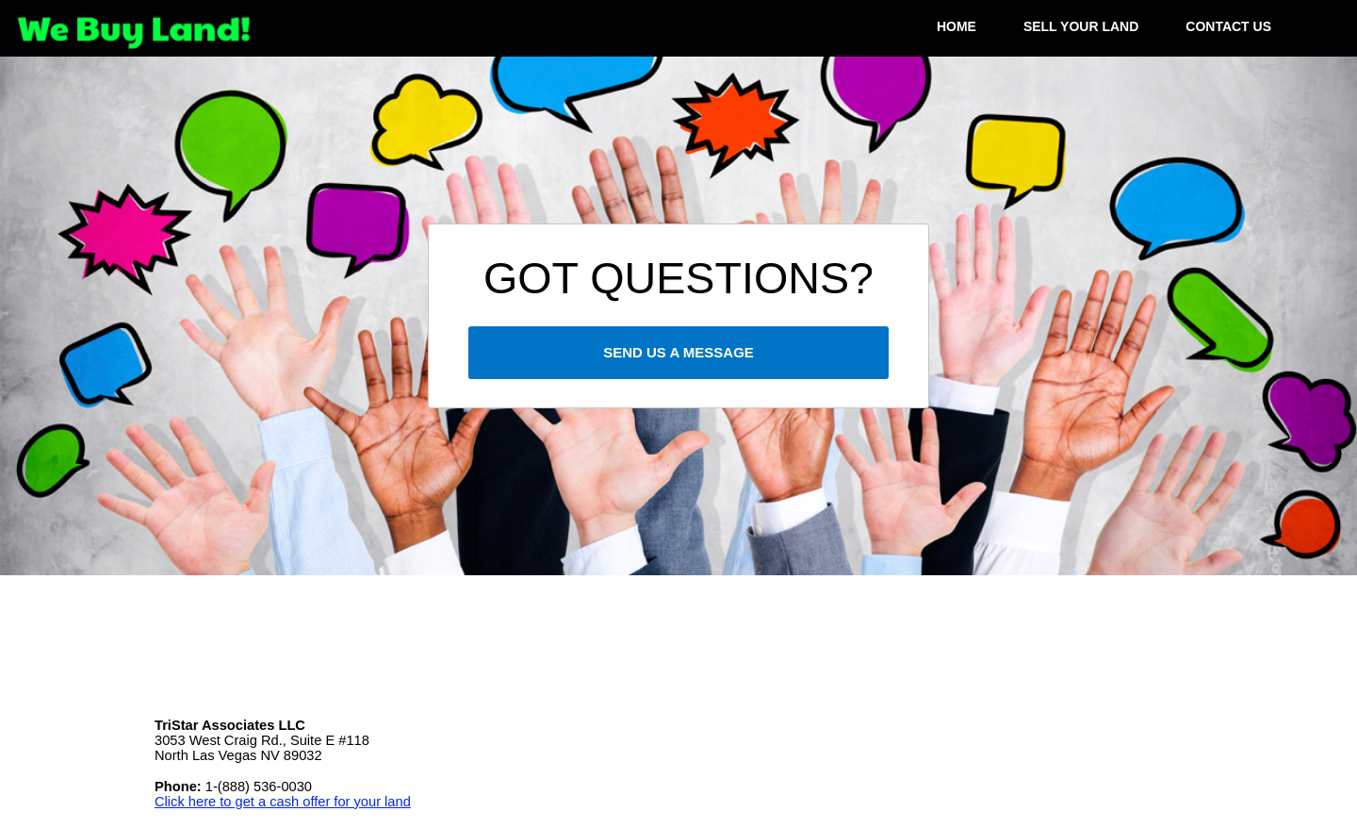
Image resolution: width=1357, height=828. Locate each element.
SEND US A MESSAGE (678, 352)
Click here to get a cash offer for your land (283, 801)
